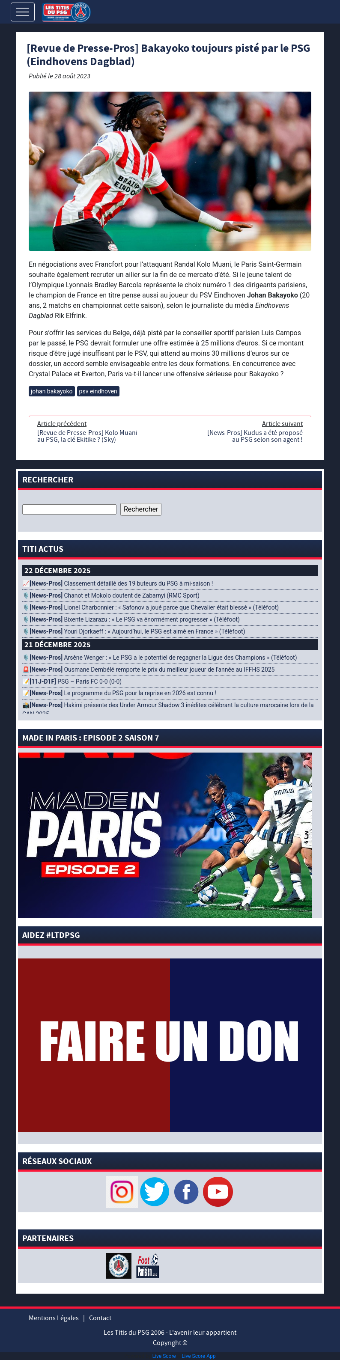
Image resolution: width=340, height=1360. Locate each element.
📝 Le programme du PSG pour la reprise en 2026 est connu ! (119, 693)
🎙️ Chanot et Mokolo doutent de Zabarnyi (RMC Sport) (111, 595)
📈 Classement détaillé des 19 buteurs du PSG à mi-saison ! (117, 583)
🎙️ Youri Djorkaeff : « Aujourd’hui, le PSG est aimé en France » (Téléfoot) (133, 631)
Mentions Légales (54, 1318)
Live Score (164, 1356)
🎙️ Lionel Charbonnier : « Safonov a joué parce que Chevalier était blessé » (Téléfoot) (150, 607)
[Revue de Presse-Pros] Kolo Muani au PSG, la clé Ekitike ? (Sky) (87, 436)
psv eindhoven (98, 391)
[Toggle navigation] (23, 12)
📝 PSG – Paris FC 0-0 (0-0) (72, 681)
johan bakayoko (52, 391)
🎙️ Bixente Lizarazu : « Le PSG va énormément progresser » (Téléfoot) (131, 619)
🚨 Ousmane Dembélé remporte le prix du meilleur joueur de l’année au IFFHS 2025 (148, 669)
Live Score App (198, 1356)
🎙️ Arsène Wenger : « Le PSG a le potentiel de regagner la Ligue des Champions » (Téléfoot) (159, 657)
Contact (100, 1318)
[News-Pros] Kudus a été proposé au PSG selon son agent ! (255, 436)
